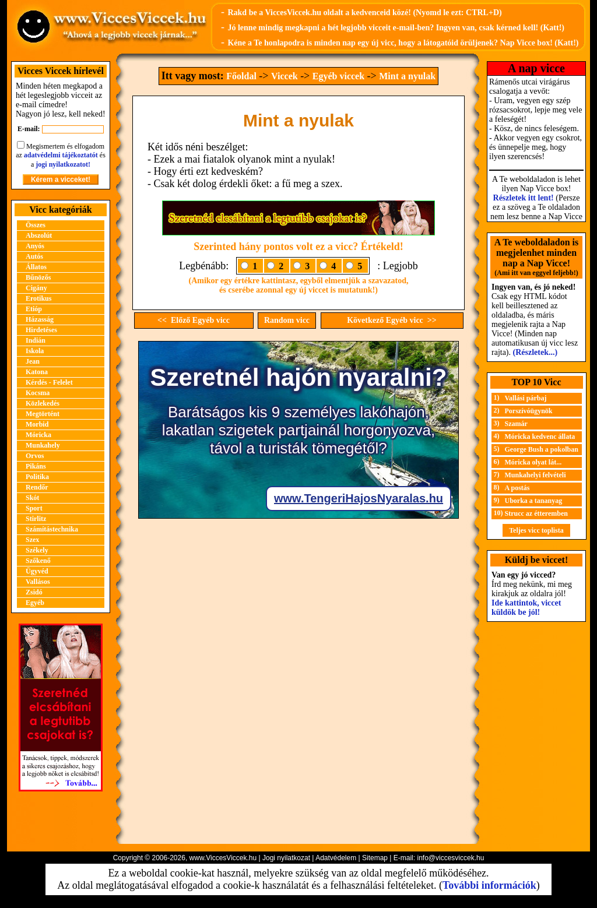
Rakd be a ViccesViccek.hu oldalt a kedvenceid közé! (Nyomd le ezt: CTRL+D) (364, 12)
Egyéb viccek (338, 76)
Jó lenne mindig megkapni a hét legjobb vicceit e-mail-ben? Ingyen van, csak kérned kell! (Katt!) (395, 27)
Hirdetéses (41, 330)
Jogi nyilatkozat (286, 858)
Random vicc (287, 320)
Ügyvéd (37, 571)
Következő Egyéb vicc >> (392, 320)
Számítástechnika (52, 529)
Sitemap (375, 858)
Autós (34, 256)
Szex (32, 540)
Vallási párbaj (526, 398)
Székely (37, 550)
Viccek (284, 76)
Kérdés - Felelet (49, 382)
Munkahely (43, 445)
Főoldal (241, 76)
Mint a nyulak (407, 76)
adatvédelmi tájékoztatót (61, 155)
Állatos (36, 267)
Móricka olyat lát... (533, 462)
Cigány (36, 288)
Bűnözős (38, 277)
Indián (35, 340)
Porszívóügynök (529, 411)
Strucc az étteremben (536, 513)
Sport (34, 508)
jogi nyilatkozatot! (63, 164)
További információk (489, 885)
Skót (32, 498)
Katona (37, 372)
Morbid (37, 424)
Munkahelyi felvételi (535, 475)
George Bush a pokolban (541, 449)
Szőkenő (38, 561)
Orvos (35, 456)
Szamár (516, 424)
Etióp (34, 309)
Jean (33, 361)
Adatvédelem (335, 858)
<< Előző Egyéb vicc (193, 320)
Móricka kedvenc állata (540, 436)
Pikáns (36, 466)
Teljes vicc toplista (536, 530)
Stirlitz (36, 519)
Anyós (35, 246)
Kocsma (38, 393)
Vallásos (38, 582)
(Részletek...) (535, 352)
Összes (35, 225)
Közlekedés (42, 403)
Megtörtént (42, 414)
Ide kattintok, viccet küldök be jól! (526, 608)
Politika (37, 477)
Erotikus (38, 298)
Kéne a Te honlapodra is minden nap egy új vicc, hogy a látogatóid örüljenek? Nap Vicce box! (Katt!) (402, 42)
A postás (517, 488)
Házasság (40, 319)
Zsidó (34, 592)
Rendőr (37, 487)
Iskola (35, 351)
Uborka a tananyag (534, 501)
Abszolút (39, 235)
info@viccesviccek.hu (450, 858)
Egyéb (35, 603)
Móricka (38, 435)
